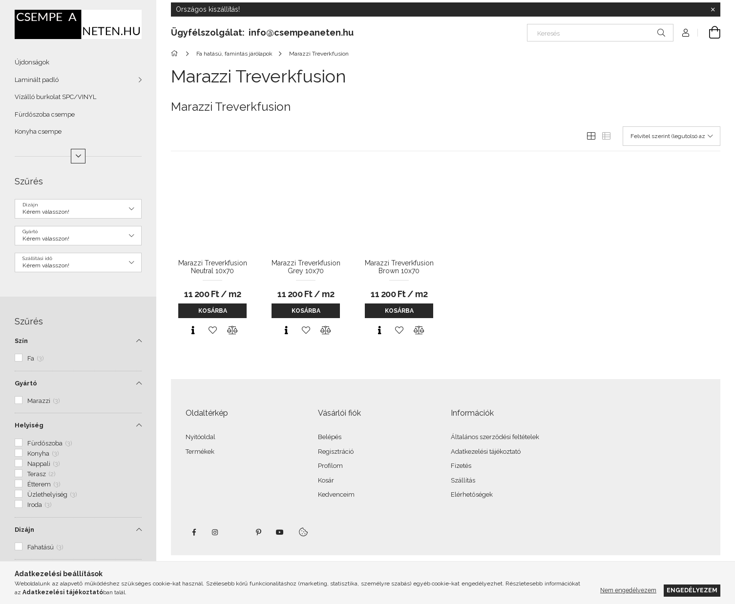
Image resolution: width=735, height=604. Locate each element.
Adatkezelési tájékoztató (486, 451)
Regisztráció (336, 451)
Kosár (326, 480)
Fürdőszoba (49, 443)
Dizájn (24, 529)
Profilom (330, 465)
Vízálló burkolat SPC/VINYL (55, 97)
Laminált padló (37, 79)
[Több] (78, 156)
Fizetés (461, 465)
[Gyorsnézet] (193, 330)
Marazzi (43, 400)
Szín (21, 340)
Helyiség (29, 425)
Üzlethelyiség (52, 494)
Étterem (44, 484)
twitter (237, 532)
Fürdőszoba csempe (45, 114)
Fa (35, 358)
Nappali (43, 463)
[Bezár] (713, 9)
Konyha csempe (38, 131)
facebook (194, 532)
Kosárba (212, 310)
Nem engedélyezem (628, 590)
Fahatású (45, 547)
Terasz (41, 474)
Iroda (39, 504)
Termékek (200, 451)
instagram (215, 532)
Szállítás (463, 480)
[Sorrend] (671, 136)
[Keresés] (600, 32)
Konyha (43, 453)
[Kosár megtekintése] (709, 32)
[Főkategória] (176, 53)
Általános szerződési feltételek (495, 437)
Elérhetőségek (472, 494)
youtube (280, 532)
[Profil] (685, 32)
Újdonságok (32, 62)
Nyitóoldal (200, 437)
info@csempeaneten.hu (301, 32)
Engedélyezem (692, 590)
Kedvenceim (336, 494)
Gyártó (26, 383)
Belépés (329, 437)
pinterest (258, 532)
